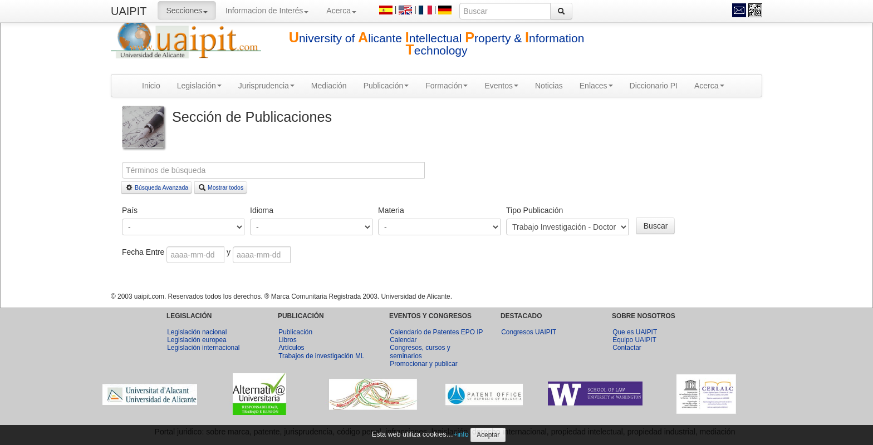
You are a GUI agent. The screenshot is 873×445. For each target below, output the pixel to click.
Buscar (656, 225)
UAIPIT (128, 11)
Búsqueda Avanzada (156, 187)
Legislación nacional (197, 332)
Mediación (329, 85)
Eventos (501, 85)
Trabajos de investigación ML (321, 356)
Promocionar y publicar (424, 364)
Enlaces (596, 85)
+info (461, 434)
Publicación (386, 85)
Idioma (261, 210)
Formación (446, 85)
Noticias (549, 85)
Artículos (291, 348)
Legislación (199, 85)
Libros (287, 340)
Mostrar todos (220, 187)
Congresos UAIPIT (528, 332)
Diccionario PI (654, 85)
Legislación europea (196, 340)
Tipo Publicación (534, 210)
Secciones (187, 10)
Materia (391, 210)
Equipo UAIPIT (634, 340)
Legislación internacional (203, 348)
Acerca (341, 10)
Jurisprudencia (266, 85)
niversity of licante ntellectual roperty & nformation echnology (437, 44)
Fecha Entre (144, 252)
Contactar (626, 348)
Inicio (151, 85)
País (130, 210)
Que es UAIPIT (634, 332)
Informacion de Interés (266, 10)
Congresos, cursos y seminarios (420, 351)
